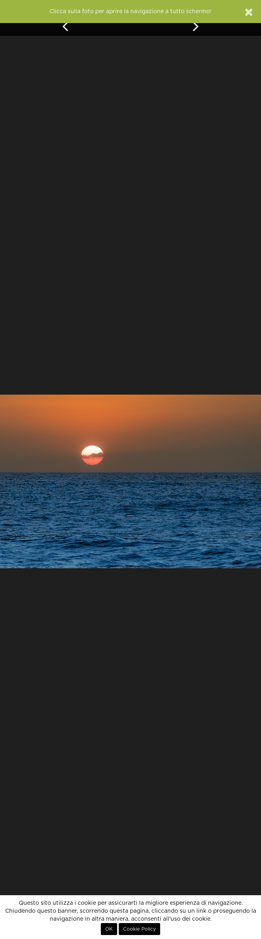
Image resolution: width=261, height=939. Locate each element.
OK (109, 929)
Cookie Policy (139, 929)
